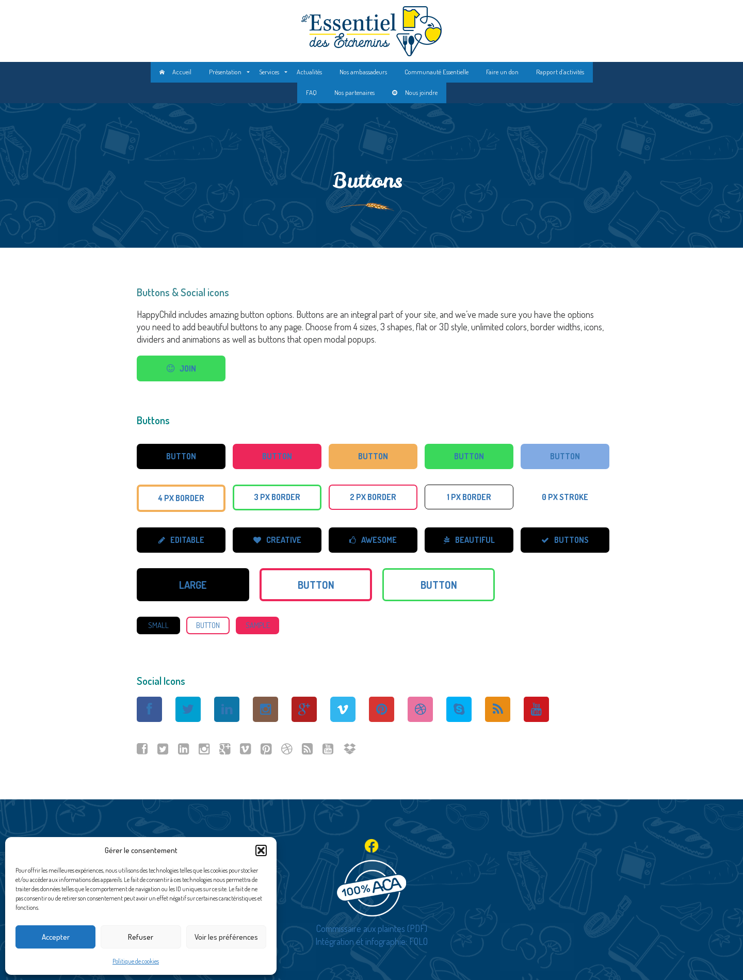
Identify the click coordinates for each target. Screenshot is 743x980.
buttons (565, 540)
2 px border (373, 497)
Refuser (140, 937)
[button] (261, 850)
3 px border (277, 497)
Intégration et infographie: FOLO (371, 941)
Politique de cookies (135, 961)
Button (181, 456)
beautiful (469, 540)
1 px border (469, 497)
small (158, 625)
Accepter (56, 937)
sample (258, 625)
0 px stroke (565, 497)
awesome (373, 540)
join (181, 368)
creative (277, 540)
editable (181, 540)
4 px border (181, 498)
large (193, 584)
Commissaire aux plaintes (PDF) (371, 928)
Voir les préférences (226, 937)
